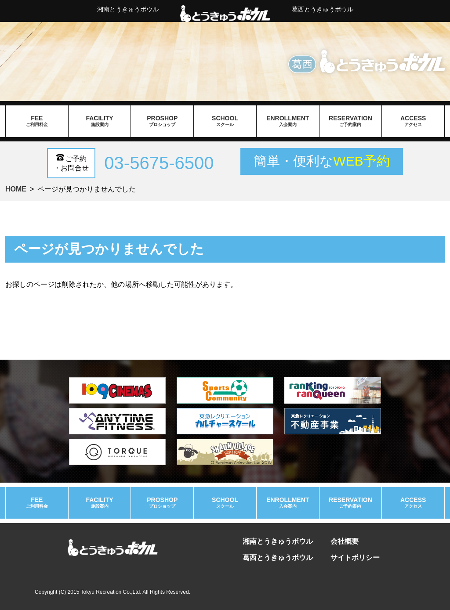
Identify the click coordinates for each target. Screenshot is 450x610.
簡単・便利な (321, 161)
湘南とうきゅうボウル (128, 9)
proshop (162, 121)
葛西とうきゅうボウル (322, 9)
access (413, 121)
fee (37, 121)
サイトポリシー (355, 557)
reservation (350, 121)
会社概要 (344, 541)
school (225, 121)
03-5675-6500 (159, 163)
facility (100, 121)
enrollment (288, 121)
